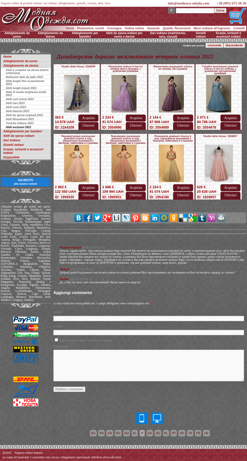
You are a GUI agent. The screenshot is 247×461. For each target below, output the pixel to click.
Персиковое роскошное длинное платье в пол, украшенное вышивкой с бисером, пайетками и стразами (126, 139)
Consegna (114, 28)
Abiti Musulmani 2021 (20, 119)
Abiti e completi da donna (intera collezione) (27, 71)
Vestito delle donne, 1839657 (220, 136)
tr (190, 433)
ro (182, 433)
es (150, 433)
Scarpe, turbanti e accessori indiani (228, 34)
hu (127, 433)
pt (174, 433)
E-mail (57, 326)
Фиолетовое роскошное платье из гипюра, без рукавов (172, 67)
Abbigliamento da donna (50, 34)
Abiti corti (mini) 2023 (20, 99)
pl (166, 433)
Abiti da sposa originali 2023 (24, 115)
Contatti (239, 28)
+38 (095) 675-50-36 (231, 3)
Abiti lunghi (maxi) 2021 (21, 87)
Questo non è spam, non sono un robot (85, 340)
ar (109, 433)
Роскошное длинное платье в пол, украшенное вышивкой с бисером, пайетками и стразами (173, 138)
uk (206, 433)
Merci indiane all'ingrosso (212, 28)
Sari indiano (12, 140)
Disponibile (11, 157)
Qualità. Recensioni (176, 28)
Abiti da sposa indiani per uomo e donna (124, 34)
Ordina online (134, 28)
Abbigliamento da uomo (17, 34)
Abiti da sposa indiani (18, 136)
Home (70, 28)
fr (198, 433)
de (158, 433)
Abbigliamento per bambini (85, 34)
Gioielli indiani (201, 34)
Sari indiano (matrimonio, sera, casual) (168, 34)
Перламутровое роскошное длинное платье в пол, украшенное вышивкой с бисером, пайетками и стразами (78, 139)
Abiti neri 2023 (15, 103)
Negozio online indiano (29, 452)
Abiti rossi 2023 (16, 107)
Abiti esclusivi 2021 (18, 127)
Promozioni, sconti (90, 28)
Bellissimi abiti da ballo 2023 (24, 76)
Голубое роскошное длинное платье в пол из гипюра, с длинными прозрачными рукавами (220, 70)
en (101, 433)
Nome (57, 312)
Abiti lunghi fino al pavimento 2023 (25, 82)
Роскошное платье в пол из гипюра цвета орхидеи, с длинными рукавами (125, 68)
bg (118, 433)
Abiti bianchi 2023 (17, 111)
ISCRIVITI (25, 181)
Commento (60, 346)
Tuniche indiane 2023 (20, 123)
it (142, 433)
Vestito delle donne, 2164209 (78, 66)
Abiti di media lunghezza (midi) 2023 (26, 93)
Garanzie (153, 28)
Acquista (88, 118)
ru (93, 433)
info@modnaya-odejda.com (188, 3)
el (135, 433)
